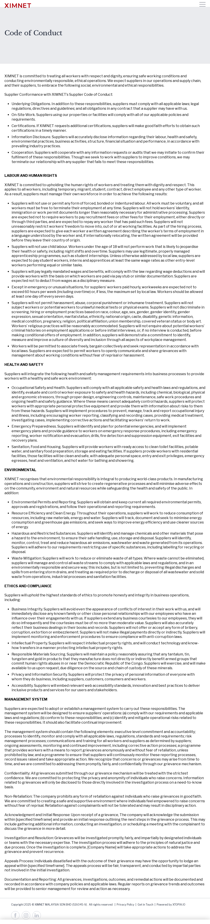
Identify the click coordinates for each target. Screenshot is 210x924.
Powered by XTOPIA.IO (171, 904)
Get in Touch (145, 904)
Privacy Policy (125, 904)
